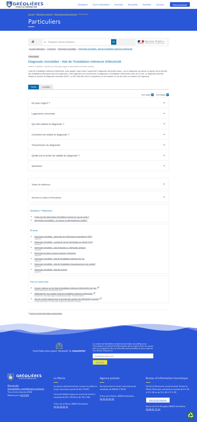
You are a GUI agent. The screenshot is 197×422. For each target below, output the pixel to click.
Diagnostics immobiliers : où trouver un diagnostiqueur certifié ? (60, 220)
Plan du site (13, 385)
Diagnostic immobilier (67, 49)
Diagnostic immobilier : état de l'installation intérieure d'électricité (105, 49)
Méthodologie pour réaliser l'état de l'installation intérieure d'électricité (64, 293)
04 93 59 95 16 (61, 406)
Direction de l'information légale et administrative (46, 313)
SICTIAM (24, 395)
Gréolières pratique (44, 14)
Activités (118, 4)
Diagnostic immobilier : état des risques (50, 269)
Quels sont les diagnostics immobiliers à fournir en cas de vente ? (61, 217)
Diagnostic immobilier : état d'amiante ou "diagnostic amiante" (60, 247)
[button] (98, 103)
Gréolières (83, 4)
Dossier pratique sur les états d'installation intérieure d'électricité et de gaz (66, 288)
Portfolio (147, 4)
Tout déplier (162, 94)
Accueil (31, 14)
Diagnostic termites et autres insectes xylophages (55, 253)
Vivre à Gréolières (101, 4)
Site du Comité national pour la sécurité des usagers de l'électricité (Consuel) (68, 299)
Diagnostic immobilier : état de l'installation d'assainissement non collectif (64, 264)
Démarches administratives (65, 14)
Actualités (133, 4)
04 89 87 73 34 (153, 409)
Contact (160, 4)
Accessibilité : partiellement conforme (26, 388)
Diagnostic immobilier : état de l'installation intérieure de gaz (59, 259)
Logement (51, 49)
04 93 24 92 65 (107, 399)
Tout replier (147, 94)
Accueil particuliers (37, 49)
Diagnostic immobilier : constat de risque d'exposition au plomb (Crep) (63, 242)
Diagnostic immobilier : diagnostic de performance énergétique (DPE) (63, 236)
